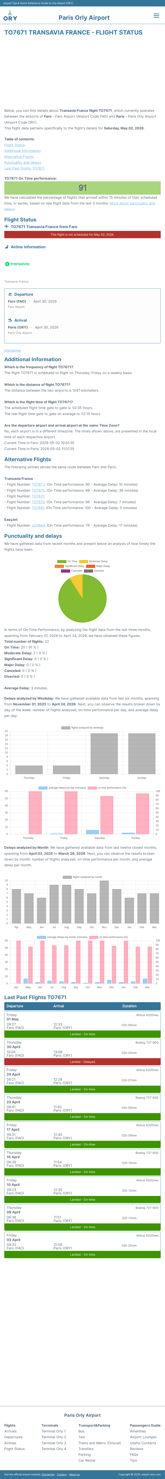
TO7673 (38, 484)
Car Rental (86, 1460)
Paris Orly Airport (84, 18)
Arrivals (10, 1431)
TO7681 (38, 508)
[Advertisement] (82, 73)
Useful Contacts (143, 1443)
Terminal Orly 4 (53, 1449)
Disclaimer (48, 1474)
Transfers (85, 1449)
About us (74, 1474)
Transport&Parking (94, 1425)
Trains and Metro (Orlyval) (99, 1443)
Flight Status (14, 145)
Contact (62, 1474)
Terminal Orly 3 (53, 1443)
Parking (84, 1454)
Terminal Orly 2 (53, 1437)
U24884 (38, 525)
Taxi (81, 1437)
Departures (13, 1437)
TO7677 (38, 496)
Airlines (10, 1443)
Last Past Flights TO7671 (24, 168)
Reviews (136, 1449)
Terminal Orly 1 (53, 1431)
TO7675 (38, 490)
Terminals (49, 1425)
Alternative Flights (19, 157)
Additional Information (22, 151)
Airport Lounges (143, 1437)
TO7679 (38, 502)
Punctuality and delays (22, 162)
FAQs (134, 1454)
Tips (133, 1460)
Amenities (138, 1431)
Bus (81, 1431)
